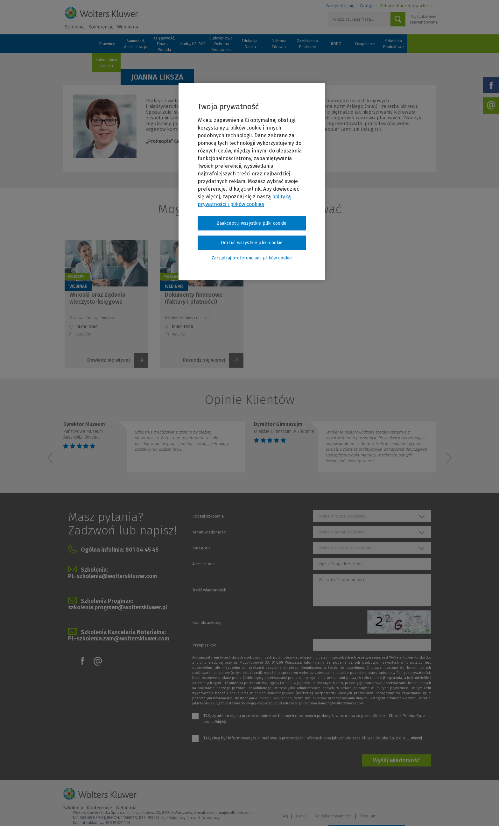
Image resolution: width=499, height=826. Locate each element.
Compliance (365, 44)
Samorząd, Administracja (135, 44)
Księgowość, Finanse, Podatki (164, 44)
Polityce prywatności (275, 698)
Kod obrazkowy (206, 622)
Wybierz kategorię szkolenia (345, 548)
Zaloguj (367, 6)
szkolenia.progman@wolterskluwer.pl (117, 607)
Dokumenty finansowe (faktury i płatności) (193, 298)
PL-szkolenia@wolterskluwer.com (112, 576)
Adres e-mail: (204, 563)
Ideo (431, 812)
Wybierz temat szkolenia (341, 532)
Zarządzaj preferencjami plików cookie (366, 813)
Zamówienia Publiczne (307, 44)
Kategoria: (202, 548)
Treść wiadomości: (209, 590)
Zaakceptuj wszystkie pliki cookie (251, 223)
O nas (354, 796)
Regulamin (422, 796)
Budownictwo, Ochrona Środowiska (221, 44)
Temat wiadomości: (210, 532)
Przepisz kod (204, 645)
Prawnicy (107, 44)
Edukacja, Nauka (250, 44)
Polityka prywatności (386, 796)
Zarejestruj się (340, 6)
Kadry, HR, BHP (193, 44)
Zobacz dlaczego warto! (404, 6)
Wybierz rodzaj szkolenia (342, 516)
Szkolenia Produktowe (393, 44)
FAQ (337, 796)
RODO (336, 44)
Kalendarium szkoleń (106, 63)
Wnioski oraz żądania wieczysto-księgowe (97, 298)
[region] (252, 181)
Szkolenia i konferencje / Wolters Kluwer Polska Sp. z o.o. (101, 18)
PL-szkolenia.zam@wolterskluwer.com (118, 638)
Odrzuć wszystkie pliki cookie (252, 242)
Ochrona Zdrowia (278, 44)
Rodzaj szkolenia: (208, 516)
